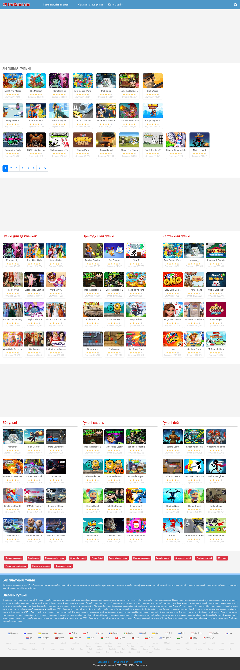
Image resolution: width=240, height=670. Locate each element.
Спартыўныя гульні (118, 558)
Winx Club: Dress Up (12, 349)
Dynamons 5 (136, 506)
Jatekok (214, 633)
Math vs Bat (92, 535)
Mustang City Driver (56, 535)
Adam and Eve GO (114, 476)
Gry (87, 633)
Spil (169, 633)
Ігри (91, 638)
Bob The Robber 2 (114, 290)
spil (204, 643)
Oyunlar (121, 638)
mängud (20, 643)
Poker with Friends (216, 260)
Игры (28, 633)
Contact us (103, 662)
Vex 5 (136, 260)
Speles (60, 638)
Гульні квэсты (93, 423)
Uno (172, 349)
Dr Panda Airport (136, 476)
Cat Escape (114, 260)
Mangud (44, 638)
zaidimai (32, 643)
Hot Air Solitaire (194, 290)
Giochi (129, 633)
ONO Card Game (173, 290)
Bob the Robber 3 (92, 290)
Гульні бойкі (171, 423)
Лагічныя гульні (204, 558)
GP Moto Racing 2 (34, 506)
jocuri (53, 643)
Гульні (105, 638)
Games (13, 633)
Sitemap (138, 662)
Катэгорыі (114, 4)
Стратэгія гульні (183, 558)
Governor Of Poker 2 (194, 319)
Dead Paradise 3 (92, 319)
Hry (229, 633)
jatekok (63, 643)
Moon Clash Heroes (12, 476)
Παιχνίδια (165, 638)
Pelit (182, 633)
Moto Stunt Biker (56, 447)
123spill (167, 643)
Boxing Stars (173, 447)
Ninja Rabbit (136, 319)
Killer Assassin (173, 476)
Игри (149, 638)
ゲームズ (208, 638)
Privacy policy (121, 662)
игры (178, 643)
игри (119, 646)
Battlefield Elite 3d (34, 535)
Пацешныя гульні (14, 558)
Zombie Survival (92, 260)
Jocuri (113, 633)
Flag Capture (34, 447)
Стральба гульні (78, 558)
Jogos (58, 633)
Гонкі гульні (33, 558)
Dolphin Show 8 (34, 319)
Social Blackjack (216, 290)
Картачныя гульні (176, 236)
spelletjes (75, 643)
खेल (180, 638)
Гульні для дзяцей (41, 566)
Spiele (73, 633)
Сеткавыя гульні (63, 566)
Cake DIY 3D (56, 290)
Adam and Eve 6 (114, 319)
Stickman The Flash (194, 476)
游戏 (193, 638)
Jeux (100, 633)
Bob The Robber (114, 506)
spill (187, 643)
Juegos (43, 633)
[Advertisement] (120, 36)
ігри (222, 643)
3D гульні (9, 423)
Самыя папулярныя (90, 4)
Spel (156, 633)
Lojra (136, 638)
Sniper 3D (56, 476)
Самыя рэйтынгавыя (56, 4)
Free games (12, 649)
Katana (172, 535)
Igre (29, 638)
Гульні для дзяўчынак (19, 236)
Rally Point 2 (12, 535)
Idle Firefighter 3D (12, 506)
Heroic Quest (92, 506)
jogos (43, 643)
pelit (213, 643)
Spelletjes (197, 633)
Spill (143, 633)
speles (8, 643)
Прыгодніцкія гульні (98, 236)
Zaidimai (76, 638)
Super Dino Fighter (216, 447)
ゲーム (151, 646)
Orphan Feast (216, 506)
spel (196, 643)
